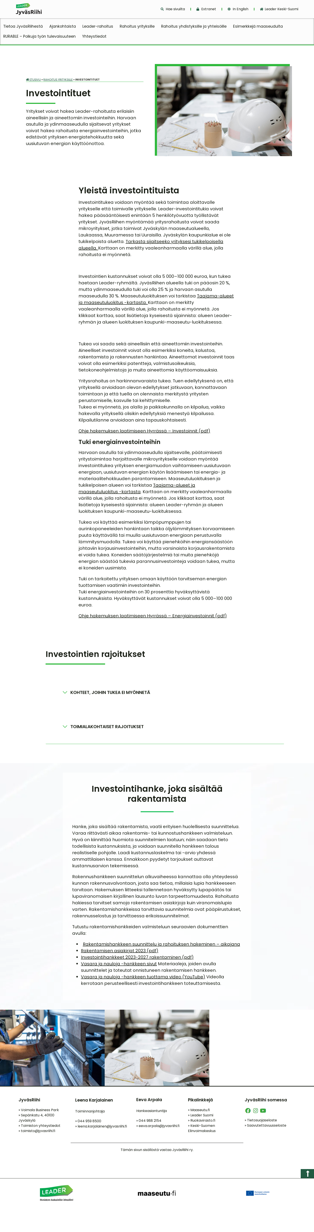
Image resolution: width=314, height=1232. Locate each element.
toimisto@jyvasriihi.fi (38, 1132)
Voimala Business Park (39, 1111)
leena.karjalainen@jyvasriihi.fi (102, 1127)
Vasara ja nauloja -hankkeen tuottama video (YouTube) (143, 978)
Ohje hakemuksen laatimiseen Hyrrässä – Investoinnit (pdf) (144, 432)
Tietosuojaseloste (261, 1121)
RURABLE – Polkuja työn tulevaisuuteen (39, 36)
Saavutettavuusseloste (265, 1126)
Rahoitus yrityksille (137, 26)
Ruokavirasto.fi (201, 1121)
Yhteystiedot (94, 36)
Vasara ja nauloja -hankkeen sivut (119, 965)
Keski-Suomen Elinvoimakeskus (202, 1130)
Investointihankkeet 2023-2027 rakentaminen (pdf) (137, 959)
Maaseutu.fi (199, 1111)
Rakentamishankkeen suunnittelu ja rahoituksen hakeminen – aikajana (161, 946)
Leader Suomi (200, 1116)
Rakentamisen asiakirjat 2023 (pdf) (119, 952)
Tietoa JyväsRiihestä (23, 26)
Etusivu (33, 79)
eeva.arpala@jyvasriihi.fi (159, 1127)
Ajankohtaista (62, 26)
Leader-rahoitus (97, 26)
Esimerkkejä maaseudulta (258, 26)
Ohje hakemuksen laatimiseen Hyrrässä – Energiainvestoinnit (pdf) (152, 617)
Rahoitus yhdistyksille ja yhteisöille (194, 26)
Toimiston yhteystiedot (39, 1127)
